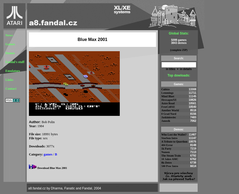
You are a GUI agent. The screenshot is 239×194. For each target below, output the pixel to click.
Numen (165, 152)
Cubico (165, 89)
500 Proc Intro (169, 166)
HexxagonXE (169, 99)
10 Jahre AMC (169, 159)
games (48, 154)
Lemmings (167, 92)
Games (10, 44)
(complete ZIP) (178, 49)
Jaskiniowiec (168, 117)
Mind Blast (167, 96)
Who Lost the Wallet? (174, 134)
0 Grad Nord (168, 113)
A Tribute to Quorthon (174, 141)
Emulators (12, 71)
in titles (170, 69)
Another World (170, 110)
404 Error (167, 145)
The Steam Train (171, 155)
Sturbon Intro (169, 138)
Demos (10, 53)
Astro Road (168, 103)
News (9, 35)
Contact (10, 89)
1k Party (166, 148)
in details (185, 69)
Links (9, 80)
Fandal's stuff (14, 62)
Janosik (165, 120)
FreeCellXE (168, 106)
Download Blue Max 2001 (52, 168)
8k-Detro (166, 162)
